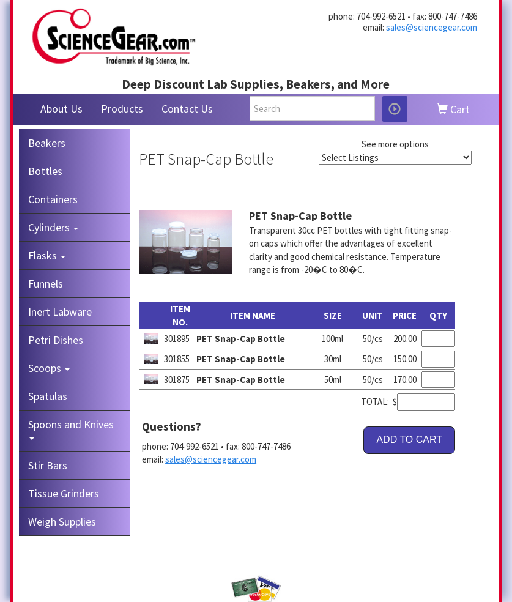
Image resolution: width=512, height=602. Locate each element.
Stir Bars (47, 465)
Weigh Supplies (62, 522)
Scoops (49, 368)
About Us (61, 109)
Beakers (46, 143)
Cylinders (53, 227)
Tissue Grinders (63, 493)
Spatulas (47, 396)
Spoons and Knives (71, 428)
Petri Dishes (55, 340)
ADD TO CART (409, 439)
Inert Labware (60, 312)
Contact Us (187, 109)
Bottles (45, 171)
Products (122, 109)
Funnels (45, 284)
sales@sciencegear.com (431, 27)
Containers (53, 199)
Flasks (46, 255)
